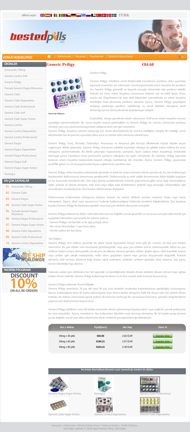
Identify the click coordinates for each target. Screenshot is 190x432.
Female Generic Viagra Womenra (24, 88)
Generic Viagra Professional (20, 155)
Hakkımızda (69, 425)
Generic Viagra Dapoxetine (20, 149)
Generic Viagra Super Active (21, 168)
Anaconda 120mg (15, 70)
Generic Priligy (13, 82)
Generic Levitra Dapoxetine (20, 131)
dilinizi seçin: (29, 15)
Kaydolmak (96, 56)
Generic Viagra (13, 143)
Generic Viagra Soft (16, 161)
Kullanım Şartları (110, 425)
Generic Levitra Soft (16, 76)
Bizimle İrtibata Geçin (88, 425)
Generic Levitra (13, 125)
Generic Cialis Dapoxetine (19, 100)
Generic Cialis (12, 94)
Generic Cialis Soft (15, 112)
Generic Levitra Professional (21, 137)
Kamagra (10, 174)
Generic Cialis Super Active (20, 119)
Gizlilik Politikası (129, 425)
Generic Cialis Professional (20, 106)
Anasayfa (56, 425)
